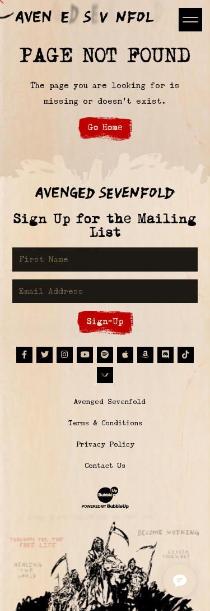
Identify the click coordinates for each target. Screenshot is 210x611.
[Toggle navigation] (190, 19)
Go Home (105, 127)
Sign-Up (105, 321)
